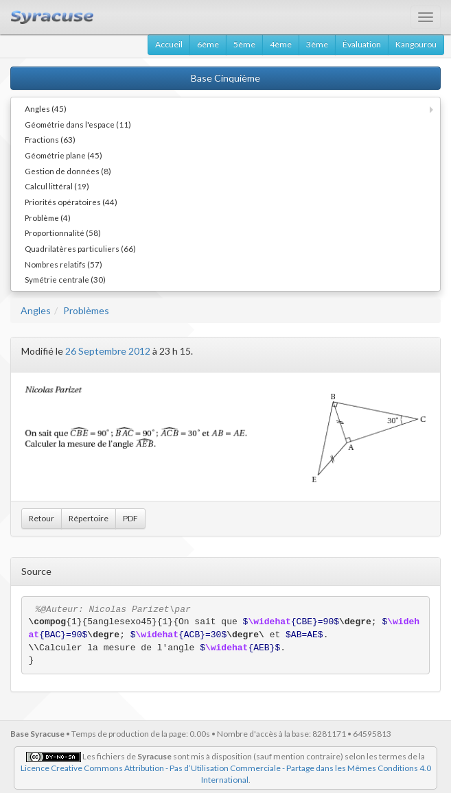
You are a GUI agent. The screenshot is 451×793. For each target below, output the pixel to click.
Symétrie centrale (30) (65, 279)
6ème (208, 44)
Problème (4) (48, 217)
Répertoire (88, 518)
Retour (41, 518)
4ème (281, 44)
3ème (317, 44)
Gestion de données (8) (68, 171)
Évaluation (362, 44)
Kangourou (416, 44)
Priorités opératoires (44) (71, 201)
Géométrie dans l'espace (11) (78, 124)
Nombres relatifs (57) (63, 264)
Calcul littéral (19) (57, 186)
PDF (130, 518)
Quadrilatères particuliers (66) (80, 248)
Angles (36, 310)
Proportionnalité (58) (63, 232)
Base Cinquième (225, 78)
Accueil (169, 44)
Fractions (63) (50, 139)
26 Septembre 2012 (107, 351)
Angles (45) (46, 108)
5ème (244, 44)
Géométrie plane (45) (63, 155)
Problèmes (86, 310)
